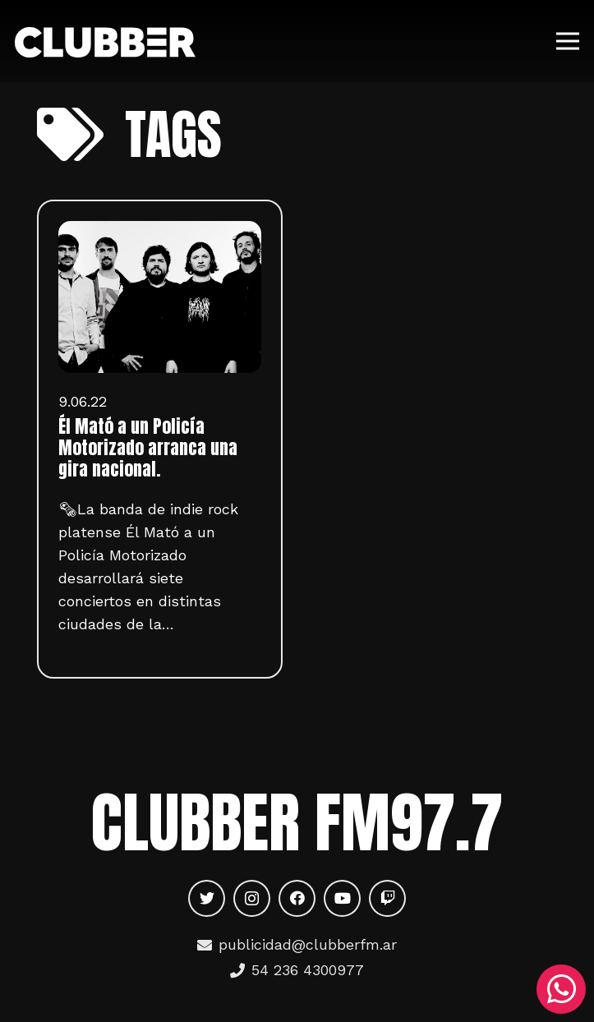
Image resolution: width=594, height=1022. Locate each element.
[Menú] (568, 41)
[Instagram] (251, 898)
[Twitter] (206, 898)
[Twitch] (387, 898)
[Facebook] (297, 898)
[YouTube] (342, 898)
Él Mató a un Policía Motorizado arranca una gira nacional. (147, 447)
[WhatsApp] (561, 989)
